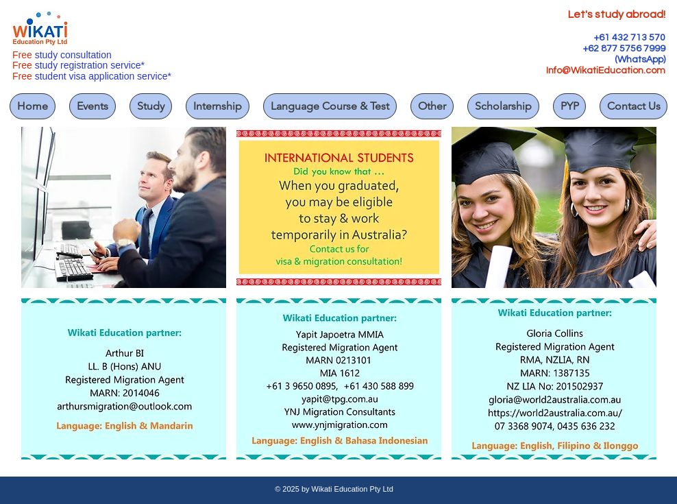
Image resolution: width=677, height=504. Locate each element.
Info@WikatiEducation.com (605, 70)
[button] (123, 207)
